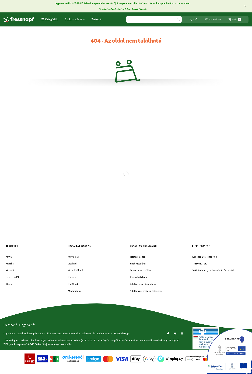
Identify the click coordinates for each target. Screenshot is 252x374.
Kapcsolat (9, 333)
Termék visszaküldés (140, 270)
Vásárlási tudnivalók (144, 246)
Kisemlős (10, 270)
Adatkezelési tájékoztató (143, 284)
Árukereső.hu (73, 361)
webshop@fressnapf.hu (204, 256)
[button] (49, 19)
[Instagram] (182, 333)
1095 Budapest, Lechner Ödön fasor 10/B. (213, 270)
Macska (10, 263)
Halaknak (73, 277)
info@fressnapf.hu (110, 340)
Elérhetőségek (201, 246)
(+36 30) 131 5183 (90, 340)
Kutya (9, 256)
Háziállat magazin (79, 246)
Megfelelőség (121, 333)
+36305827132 (199, 263)
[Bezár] (245, 6)
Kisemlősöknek (75, 270)
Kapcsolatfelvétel (139, 277)
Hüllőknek (73, 284)
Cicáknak (72, 263)
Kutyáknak (73, 256)
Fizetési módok (137, 256)
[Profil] (193, 19)
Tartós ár (97, 19)
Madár (9, 284)
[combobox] (154, 19)
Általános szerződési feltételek (146, 291)
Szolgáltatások (75, 19)
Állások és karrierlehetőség (96, 333)
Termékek (12, 246)
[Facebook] (168, 333)
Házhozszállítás (138, 263)
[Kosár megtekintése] (234, 19)
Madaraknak (74, 291)
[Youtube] (175, 333)
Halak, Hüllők (12, 277)
